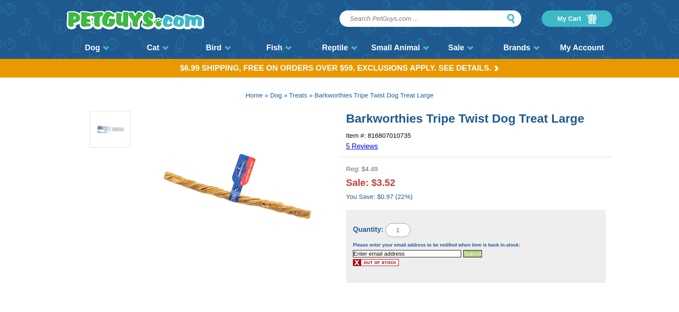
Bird (218, 47)
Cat (157, 47)
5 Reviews (362, 146)
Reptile (339, 47)
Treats (298, 95)
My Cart (577, 19)
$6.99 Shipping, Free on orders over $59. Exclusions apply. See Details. (339, 68)
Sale (460, 47)
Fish (278, 47)
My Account (582, 47)
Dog (97, 47)
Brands (521, 47)
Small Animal (400, 47)
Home (254, 95)
